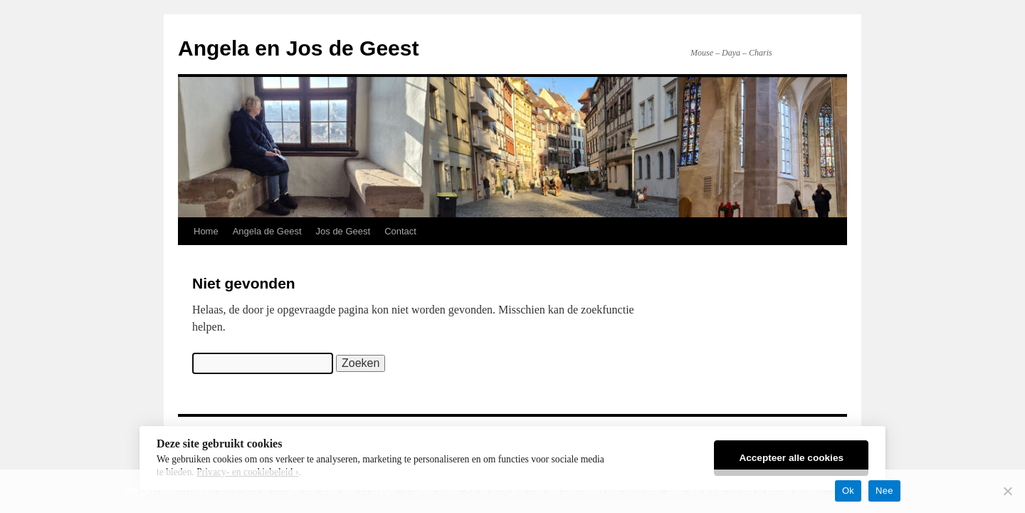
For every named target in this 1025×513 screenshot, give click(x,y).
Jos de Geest (343, 231)
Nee (884, 490)
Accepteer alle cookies (791, 457)
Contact (400, 231)
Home (206, 231)
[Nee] (1007, 491)
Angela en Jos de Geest (298, 48)
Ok (848, 490)
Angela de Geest (267, 231)
